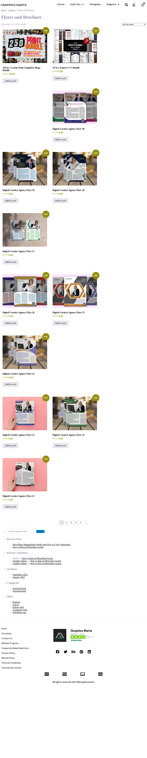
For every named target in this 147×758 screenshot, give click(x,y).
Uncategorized (19, 591)
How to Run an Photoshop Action (28, 547)
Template (95, 4)
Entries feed (18, 607)
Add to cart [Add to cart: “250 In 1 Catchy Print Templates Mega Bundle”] (10, 81)
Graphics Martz (20, 561)
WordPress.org (19, 612)
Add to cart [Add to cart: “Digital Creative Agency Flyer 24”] (10, 384)
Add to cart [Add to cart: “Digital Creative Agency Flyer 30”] (60, 139)
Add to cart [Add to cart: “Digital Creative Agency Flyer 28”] (60, 200)
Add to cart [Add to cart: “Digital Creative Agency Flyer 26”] (10, 323)
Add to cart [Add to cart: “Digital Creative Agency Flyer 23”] (10, 445)
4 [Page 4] (76, 522)
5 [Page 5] (80, 522)
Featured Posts (19, 588)
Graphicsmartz (87, 682)
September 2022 (20, 574)
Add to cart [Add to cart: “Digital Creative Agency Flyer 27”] (10, 262)
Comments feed (20, 610)
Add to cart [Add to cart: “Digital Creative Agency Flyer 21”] (10, 506)
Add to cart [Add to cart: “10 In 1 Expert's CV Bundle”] (60, 78)
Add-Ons (77, 4)
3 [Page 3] (71, 522)
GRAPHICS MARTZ (14, 5)
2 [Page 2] (66, 522)
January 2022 (19, 577)
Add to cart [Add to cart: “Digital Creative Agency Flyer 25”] (60, 323)
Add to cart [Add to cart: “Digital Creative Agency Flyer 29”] (10, 200)
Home (60, 4)
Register (16, 602)
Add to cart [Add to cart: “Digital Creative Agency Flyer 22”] (60, 445)
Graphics (112, 4)
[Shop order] (134, 24)
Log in (16, 604)
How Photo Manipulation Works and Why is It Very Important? (42, 544)
